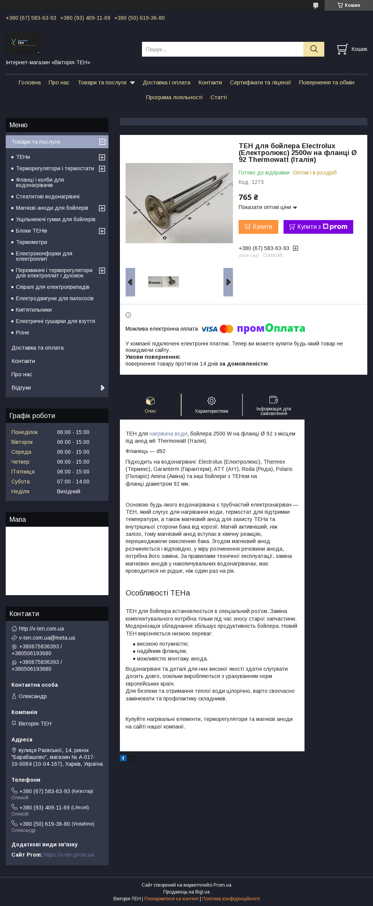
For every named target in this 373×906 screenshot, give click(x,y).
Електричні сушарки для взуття (55, 321)
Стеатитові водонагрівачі (48, 196)
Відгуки (21, 387)
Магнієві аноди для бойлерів (52, 208)
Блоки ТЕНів (31, 231)
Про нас (59, 82)
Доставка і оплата (166, 82)
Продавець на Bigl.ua (186, 892)
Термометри (31, 242)
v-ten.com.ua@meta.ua (47, 638)
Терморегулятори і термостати (55, 168)
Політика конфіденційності (231, 898)
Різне (22, 332)
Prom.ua (222, 885)
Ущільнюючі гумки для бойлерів (56, 219)
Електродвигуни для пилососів (55, 298)
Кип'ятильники (34, 310)
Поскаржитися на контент (171, 898)
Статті (218, 97)
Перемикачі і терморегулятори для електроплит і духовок (54, 273)
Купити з (322, 226)
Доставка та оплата (37, 347)
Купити (262, 226)
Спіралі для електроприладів (52, 287)
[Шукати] (313, 49)
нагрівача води (168, 434)
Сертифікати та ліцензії (260, 82)
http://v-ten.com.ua (41, 629)
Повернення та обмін (326, 82)
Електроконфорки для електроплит (44, 256)
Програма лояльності (174, 97)
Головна (29, 82)
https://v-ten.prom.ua (69, 855)
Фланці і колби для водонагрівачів (40, 182)
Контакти (210, 82)
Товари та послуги (102, 82)
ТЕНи (23, 157)
